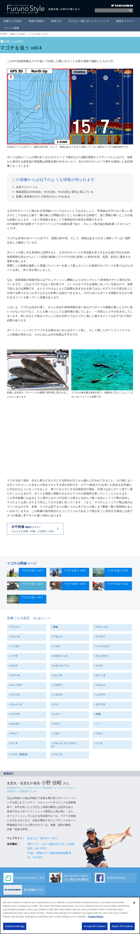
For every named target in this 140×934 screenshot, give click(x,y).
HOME (3, 33)
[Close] (134, 903)
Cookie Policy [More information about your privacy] (95, 916)
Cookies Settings (14, 926)
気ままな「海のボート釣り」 (44, 838)
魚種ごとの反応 (17, 33)
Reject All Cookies (122, 926)
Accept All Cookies (94, 926)
